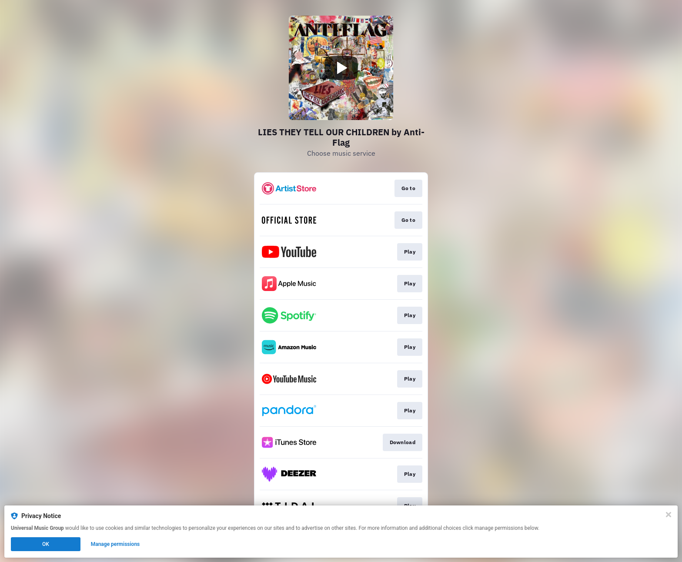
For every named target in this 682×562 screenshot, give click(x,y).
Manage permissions (115, 544)
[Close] (668, 515)
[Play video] (341, 68)
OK (45, 544)
